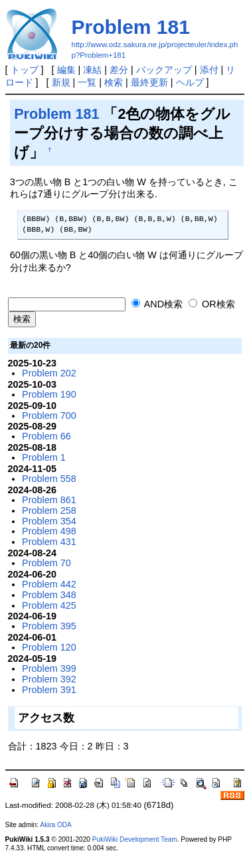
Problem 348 (49, 594)
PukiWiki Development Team (134, 839)
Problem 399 (49, 668)
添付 (209, 69)
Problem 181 (131, 27)
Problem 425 (49, 605)
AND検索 (157, 304)
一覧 (87, 82)
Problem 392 (49, 679)
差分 (119, 69)
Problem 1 (44, 457)
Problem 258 (49, 510)
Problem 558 (49, 478)
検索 (113, 82)
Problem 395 (49, 626)
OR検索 (212, 304)
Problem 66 (46, 436)
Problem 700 (49, 415)
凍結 (92, 69)
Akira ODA (56, 824)
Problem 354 (49, 521)
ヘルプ (190, 82)
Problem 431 (49, 541)
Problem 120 (49, 647)
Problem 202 (49, 373)
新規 (61, 82)
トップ (25, 69)
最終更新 (149, 82)
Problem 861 (49, 500)
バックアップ (164, 69)
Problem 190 (49, 394)
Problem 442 (49, 584)
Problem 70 (46, 563)
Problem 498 (49, 531)
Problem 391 (49, 689)
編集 (66, 69)
